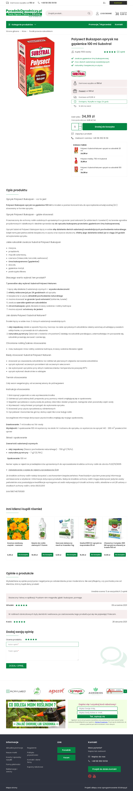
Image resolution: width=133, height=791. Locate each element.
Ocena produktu (14, 639)
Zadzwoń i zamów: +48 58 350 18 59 (91, 138)
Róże (24, 31)
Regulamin (32, 748)
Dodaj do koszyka (105, 126)
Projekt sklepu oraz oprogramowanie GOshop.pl (106, 787)
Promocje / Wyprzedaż (100, 24)
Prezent (82, 91)
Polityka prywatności (32, 753)
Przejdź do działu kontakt (104, 769)
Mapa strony (11, 787)
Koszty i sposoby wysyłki (13, 758)
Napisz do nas (98, 756)
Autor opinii (13, 644)
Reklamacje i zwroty (11, 770)
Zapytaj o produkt (83, 133)
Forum (66, 757)
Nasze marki (11, 752)
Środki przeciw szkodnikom (41, 31)
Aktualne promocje (14, 748)
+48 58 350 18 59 (49, 3)
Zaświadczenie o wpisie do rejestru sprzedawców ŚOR (33, 470)
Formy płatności (13, 764)
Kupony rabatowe (35, 767)
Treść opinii (13, 651)
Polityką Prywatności (101, 722)
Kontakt (119, 24)
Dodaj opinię (16, 665)
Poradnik (66, 750)
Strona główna (12, 31)
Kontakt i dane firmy (33, 760)
